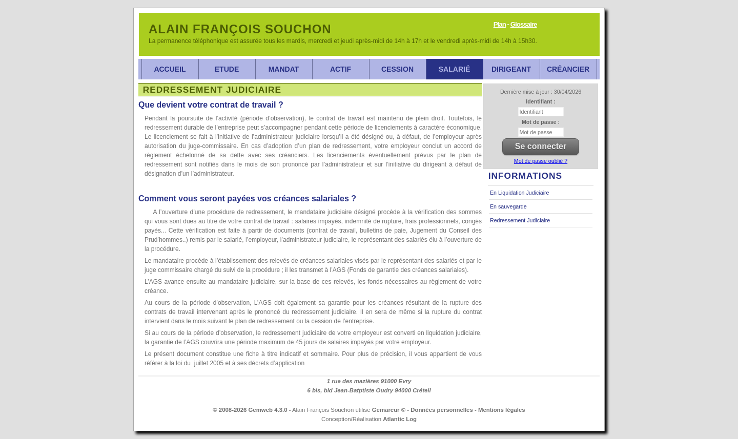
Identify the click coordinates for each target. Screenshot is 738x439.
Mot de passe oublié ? (540, 161)
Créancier (568, 69)
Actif (340, 69)
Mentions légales (501, 410)
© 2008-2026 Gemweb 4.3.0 (250, 410)
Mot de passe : (541, 122)
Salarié (454, 69)
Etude (227, 69)
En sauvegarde (508, 206)
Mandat (284, 69)
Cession (397, 69)
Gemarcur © (388, 410)
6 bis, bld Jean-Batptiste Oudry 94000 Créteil (368, 390)
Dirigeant (511, 69)
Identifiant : (540, 101)
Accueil (170, 69)
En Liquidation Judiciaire (519, 193)
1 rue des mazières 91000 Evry (369, 381)
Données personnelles (442, 410)
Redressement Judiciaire (520, 220)
